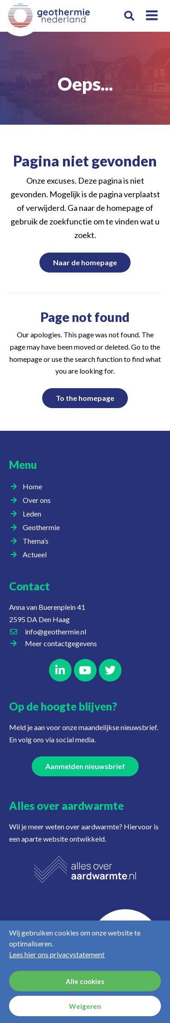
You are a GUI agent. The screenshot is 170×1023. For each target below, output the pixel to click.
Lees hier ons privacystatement (57, 954)
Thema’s (38, 541)
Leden (34, 513)
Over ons (39, 500)
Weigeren (85, 1006)
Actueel (37, 554)
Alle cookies (85, 981)
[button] (129, 16)
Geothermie (43, 527)
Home (32, 486)
